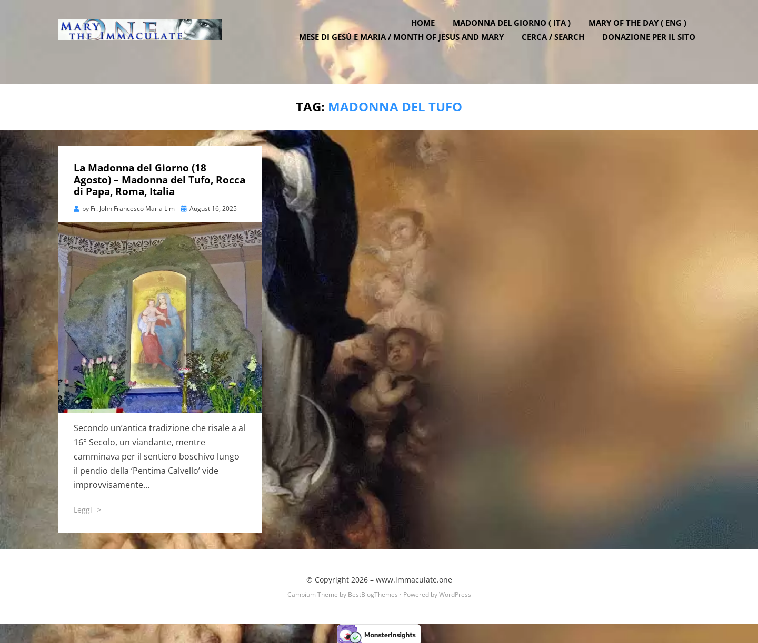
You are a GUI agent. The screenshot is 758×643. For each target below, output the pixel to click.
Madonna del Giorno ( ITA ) (516, 33)
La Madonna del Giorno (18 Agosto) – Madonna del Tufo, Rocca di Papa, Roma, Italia (159, 178)
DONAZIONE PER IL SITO (653, 47)
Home (428, 33)
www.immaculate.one (414, 578)
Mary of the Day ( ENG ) (642, 33)
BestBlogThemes (373, 592)
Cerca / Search (557, 47)
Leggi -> (87, 508)
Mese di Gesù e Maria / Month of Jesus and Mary (406, 47)
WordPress (455, 592)
